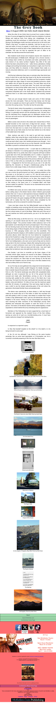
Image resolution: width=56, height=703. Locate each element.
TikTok (35, 696)
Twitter (25, 696)
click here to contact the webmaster (37, 656)
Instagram (30, 696)
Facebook (20, 696)
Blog (8, 31)
